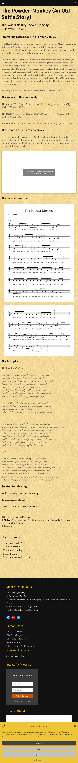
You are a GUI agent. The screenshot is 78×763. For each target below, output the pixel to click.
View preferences (39, 755)
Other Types (9, 517)
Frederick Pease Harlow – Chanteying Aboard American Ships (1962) (38, 599)
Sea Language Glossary (16, 656)
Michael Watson (10, 520)
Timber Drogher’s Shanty (14, 499)
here (53, 136)
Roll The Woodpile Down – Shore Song (20, 493)
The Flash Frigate (11, 546)
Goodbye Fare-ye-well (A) (18, 606)
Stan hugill (55, 520)
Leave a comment (11, 526)
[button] (75, 726)
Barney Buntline (10, 553)
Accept (39, 743)
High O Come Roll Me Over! (19, 609)
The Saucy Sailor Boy (13, 550)
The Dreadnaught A (12, 542)
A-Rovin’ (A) (12, 596)
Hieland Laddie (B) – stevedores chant (19, 506)
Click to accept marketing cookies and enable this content (39, 172)
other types (22, 520)
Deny (39, 749)
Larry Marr (11, 592)
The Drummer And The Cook (17, 557)
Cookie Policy (38, 760)
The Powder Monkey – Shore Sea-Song (25, 25)
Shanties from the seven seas (39, 520)
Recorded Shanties (22, 517)
